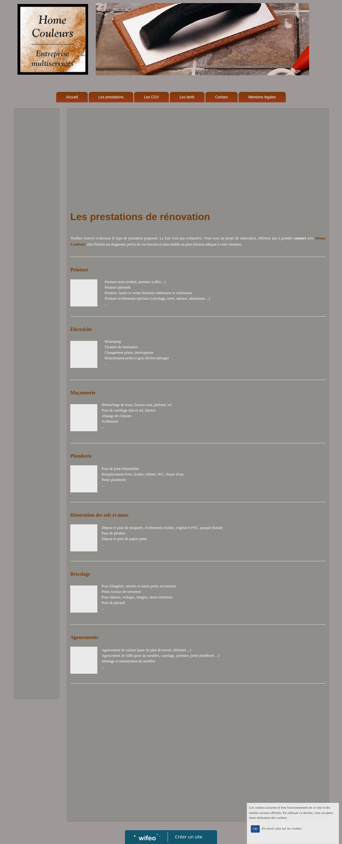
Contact (221, 97)
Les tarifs (187, 97)
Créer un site (188, 837)
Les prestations (111, 97)
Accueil (72, 97)
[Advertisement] (36, 234)
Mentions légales (262, 97)
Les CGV (151, 97)
